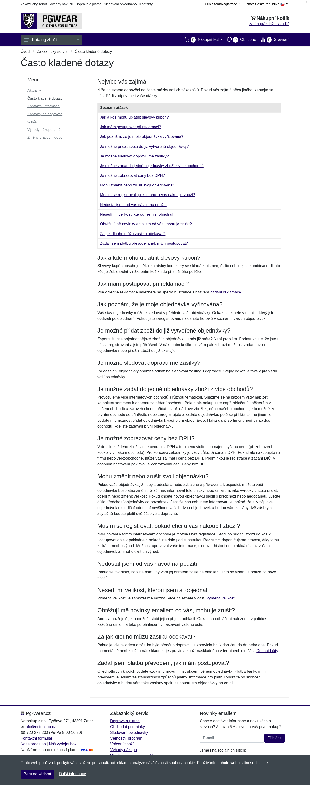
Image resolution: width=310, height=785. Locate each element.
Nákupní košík (201, 40)
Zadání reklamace (225, 292)
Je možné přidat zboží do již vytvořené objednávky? (144, 146)
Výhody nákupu (61, 4)
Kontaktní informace (43, 106)
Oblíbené (239, 40)
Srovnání (272, 40)
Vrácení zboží (122, 744)
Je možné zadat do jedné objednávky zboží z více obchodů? (152, 166)
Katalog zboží (51, 39)
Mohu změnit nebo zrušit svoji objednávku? (137, 185)
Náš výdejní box (63, 744)
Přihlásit (274, 738)
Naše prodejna (33, 744)
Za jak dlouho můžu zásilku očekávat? (132, 234)
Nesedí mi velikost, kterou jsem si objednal (136, 214)
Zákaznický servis (34, 4)
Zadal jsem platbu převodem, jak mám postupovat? (144, 243)
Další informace (72, 774)
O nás (32, 122)
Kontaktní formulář (36, 738)
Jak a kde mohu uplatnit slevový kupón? (134, 117)
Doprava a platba (88, 4)
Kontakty (146, 4)
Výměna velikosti (220, 598)
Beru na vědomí (37, 774)
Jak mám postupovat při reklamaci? (130, 127)
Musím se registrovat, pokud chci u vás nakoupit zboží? (147, 195)
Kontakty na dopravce (44, 114)
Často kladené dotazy (44, 98)
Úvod (25, 52)
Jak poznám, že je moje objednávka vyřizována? (141, 137)
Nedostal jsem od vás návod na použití (133, 205)
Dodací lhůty (267, 651)
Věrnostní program (126, 738)
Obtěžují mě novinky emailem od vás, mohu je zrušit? (146, 224)
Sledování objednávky (120, 4)
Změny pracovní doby (44, 137)
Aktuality (34, 90)
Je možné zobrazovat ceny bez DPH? (132, 175)
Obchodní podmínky (127, 727)
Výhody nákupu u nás (44, 130)
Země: (266, 4)
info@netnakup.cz (40, 727)
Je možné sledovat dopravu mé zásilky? (134, 156)
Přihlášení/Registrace (222, 4)
